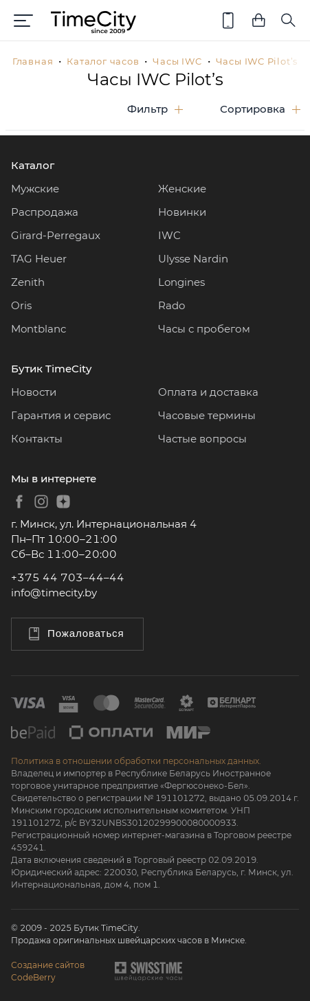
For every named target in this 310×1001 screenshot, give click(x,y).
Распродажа (44, 211)
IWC (169, 235)
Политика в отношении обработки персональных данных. (136, 761)
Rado (171, 305)
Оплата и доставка (208, 391)
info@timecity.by (54, 592)
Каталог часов (103, 61)
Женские (182, 188)
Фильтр (147, 108)
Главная (32, 61)
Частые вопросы (202, 438)
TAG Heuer (39, 258)
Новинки (182, 211)
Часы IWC (177, 61)
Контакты (37, 438)
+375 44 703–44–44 (67, 577)
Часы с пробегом (204, 328)
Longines (181, 282)
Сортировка (252, 108)
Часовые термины (207, 415)
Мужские (35, 188)
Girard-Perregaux (55, 235)
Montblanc (38, 328)
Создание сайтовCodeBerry (48, 971)
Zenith (28, 282)
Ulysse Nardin (193, 258)
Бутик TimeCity (51, 368)
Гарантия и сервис (61, 415)
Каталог (32, 165)
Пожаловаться (75, 634)
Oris (21, 305)
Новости (33, 391)
